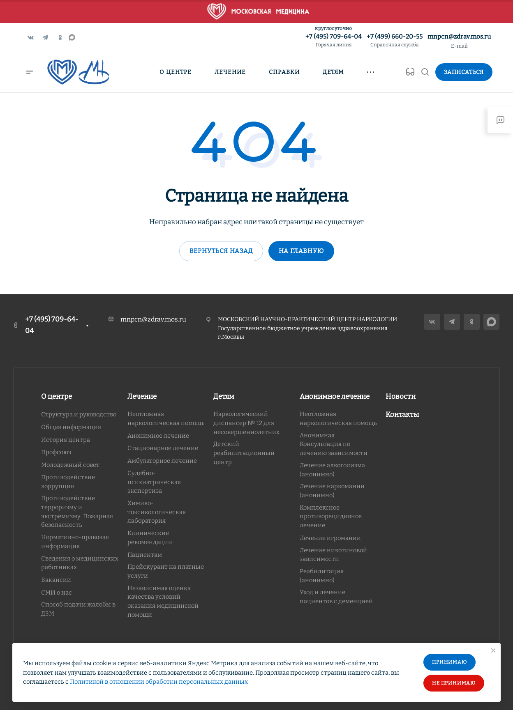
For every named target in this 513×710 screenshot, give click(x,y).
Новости (401, 396)
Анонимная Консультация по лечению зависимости (333, 444)
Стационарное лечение (162, 448)
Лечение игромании (330, 538)
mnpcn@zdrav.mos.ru (459, 36)
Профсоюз (56, 452)
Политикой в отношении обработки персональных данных (159, 681)
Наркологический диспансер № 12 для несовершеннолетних (246, 422)
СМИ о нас (56, 592)
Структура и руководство (78, 414)
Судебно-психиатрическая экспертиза (154, 481)
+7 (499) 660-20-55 (395, 41)
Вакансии (56, 580)
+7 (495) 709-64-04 (333, 41)
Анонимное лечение (158, 435)
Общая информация (71, 427)
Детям (223, 396)
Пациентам (144, 554)
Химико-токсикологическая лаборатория (156, 511)
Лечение (142, 396)
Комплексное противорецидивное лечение (331, 516)
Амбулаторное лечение (162, 460)
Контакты (402, 414)
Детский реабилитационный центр (244, 452)
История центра (65, 439)
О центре (56, 396)
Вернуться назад (221, 251)
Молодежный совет (70, 465)
